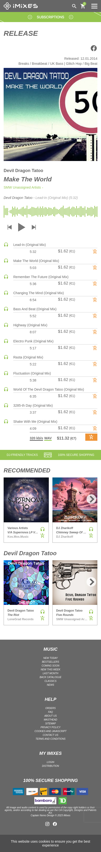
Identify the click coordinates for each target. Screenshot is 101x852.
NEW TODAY (50, 658)
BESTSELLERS (50, 662)
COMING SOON (50, 665)
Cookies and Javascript (50, 731)
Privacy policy (51, 727)
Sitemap (50, 723)
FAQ (50, 712)
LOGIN (50, 762)
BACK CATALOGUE (50, 677)
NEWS (50, 685)
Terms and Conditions (50, 739)
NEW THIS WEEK (50, 669)
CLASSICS (50, 681)
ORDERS (50, 708)
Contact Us (50, 735)
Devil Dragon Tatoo (23, 170)
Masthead (50, 719)
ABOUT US (50, 716)
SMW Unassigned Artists (22, 187)
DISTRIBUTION (50, 766)
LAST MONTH (50, 673)
